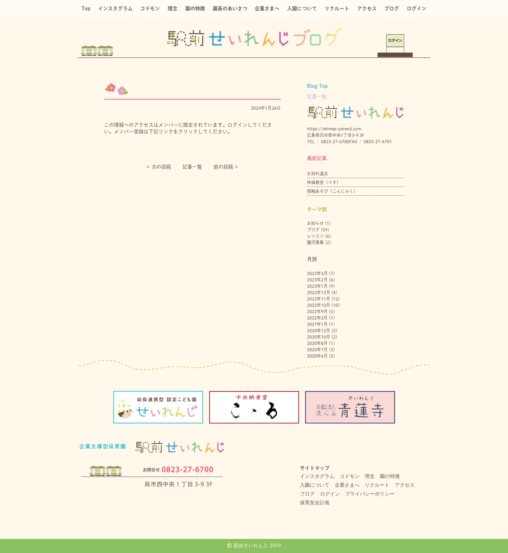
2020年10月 (318, 337)
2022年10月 (318, 305)
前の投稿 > (225, 166)
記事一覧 (192, 166)
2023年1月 (317, 286)
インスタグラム (115, 8)
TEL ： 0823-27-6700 (328, 141)
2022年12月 (318, 292)
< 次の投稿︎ (158, 166)
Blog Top (317, 86)
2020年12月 (318, 330)
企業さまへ (267, 8)
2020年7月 (317, 349)
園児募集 (315, 242)
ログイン (417, 8)
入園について (302, 8)
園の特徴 (195, 8)
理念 (172, 8)
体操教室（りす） (324, 182)
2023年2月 (317, 280)
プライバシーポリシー (369, 494)
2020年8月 (317, 343)
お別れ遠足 (317, 173)
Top (85, 8)
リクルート (337, 8)
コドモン (150, 8)
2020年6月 (317, 356)
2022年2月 (317, 318)
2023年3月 (317, 273)
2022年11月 (318, 299)
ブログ (391, 8)
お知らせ (315, 223)
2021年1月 (317, 324)
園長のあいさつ (230, 8)
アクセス (367, 8)
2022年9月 (317, 311)
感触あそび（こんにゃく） (332, 191)
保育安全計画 (314, 502)
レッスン (315, 236)
